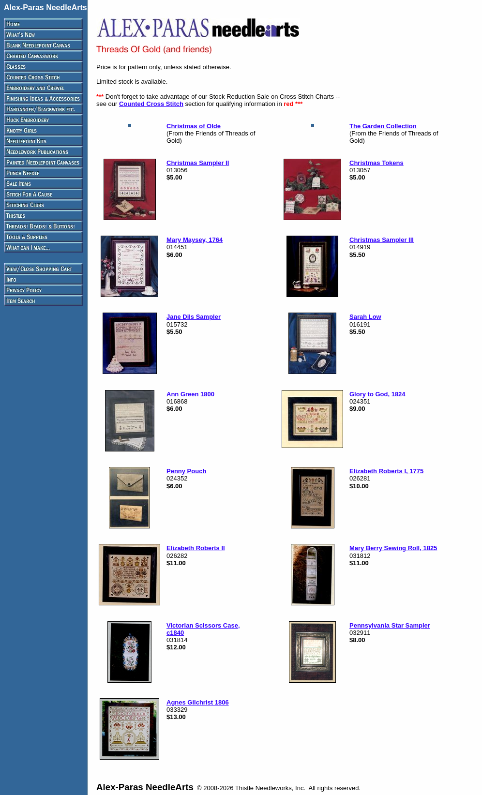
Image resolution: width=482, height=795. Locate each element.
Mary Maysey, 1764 (194, 239)
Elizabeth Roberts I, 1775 (386, 471)
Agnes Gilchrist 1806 (197, 702)
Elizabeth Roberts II (195, 548)
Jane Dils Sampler (193, 316)
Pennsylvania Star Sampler (389, 625)
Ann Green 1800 (190, 394)
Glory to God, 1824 (377, 394)
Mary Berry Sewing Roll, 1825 (393, 548)
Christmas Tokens (376, 162)
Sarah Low (365, 316)
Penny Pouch (186, 471)
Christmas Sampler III (381, 239)
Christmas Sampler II (197, 162)
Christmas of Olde (193, 126)
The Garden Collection (383, 126)
